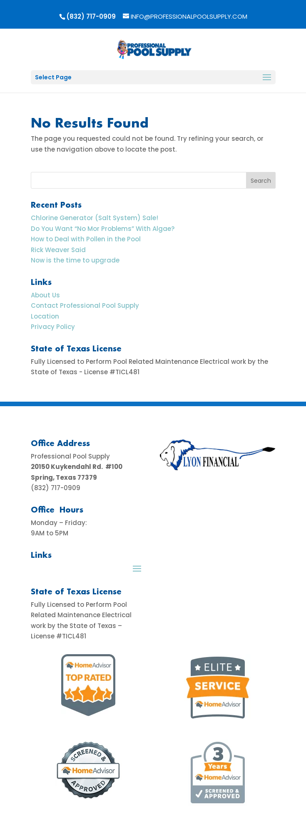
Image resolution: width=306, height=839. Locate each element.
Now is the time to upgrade (75, 260)
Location (45, 316)
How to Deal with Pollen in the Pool (86, 239)
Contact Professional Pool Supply (85, 305)
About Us (45, 295)
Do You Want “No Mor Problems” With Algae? (102, 228)
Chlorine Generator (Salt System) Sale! (94, 217)
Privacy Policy (53, 326)
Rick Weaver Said (58, 249)
